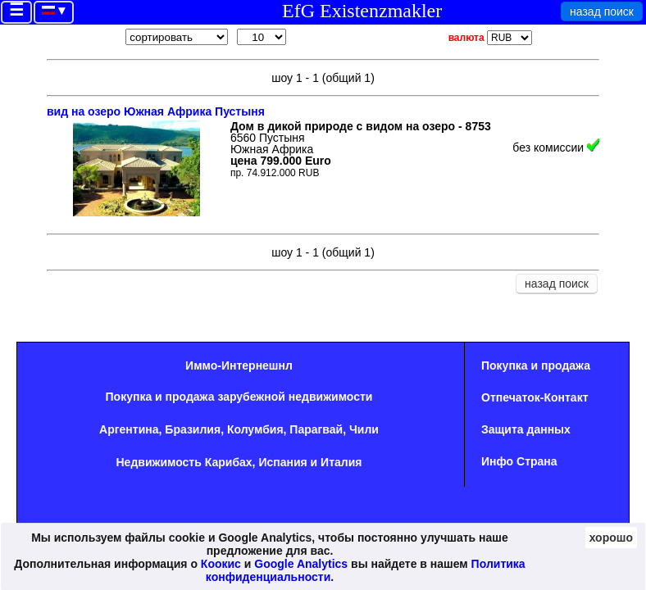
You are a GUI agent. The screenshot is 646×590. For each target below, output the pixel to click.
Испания (282, 462)
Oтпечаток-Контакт (535, 397)
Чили (364, 429)
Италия (341, 462)
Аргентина (128, 429)
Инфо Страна (519, 461)
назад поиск (602, 11)
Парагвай (316, 429)
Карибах (228, 462)
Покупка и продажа (535, 365)
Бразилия (193, 429)
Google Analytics (301, 563)
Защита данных (526, 429)
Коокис (221, 563)
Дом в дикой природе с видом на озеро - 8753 (360, 126)
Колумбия (255, 429)
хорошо (611, 537)
